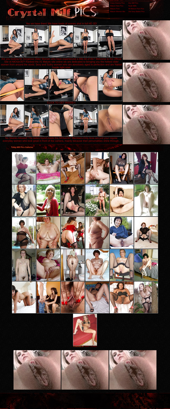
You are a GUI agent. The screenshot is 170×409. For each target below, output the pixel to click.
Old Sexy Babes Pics (136, 11)
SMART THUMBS (90, 346)
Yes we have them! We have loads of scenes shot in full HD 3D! (61, 23)
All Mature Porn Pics (136, 9)
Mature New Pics (116, 6)
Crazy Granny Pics (117, 3)
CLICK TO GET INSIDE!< (61, 102)
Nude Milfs (132, 6)
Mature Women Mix (117, 11)
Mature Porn (115, 9)
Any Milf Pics (133, 3)
